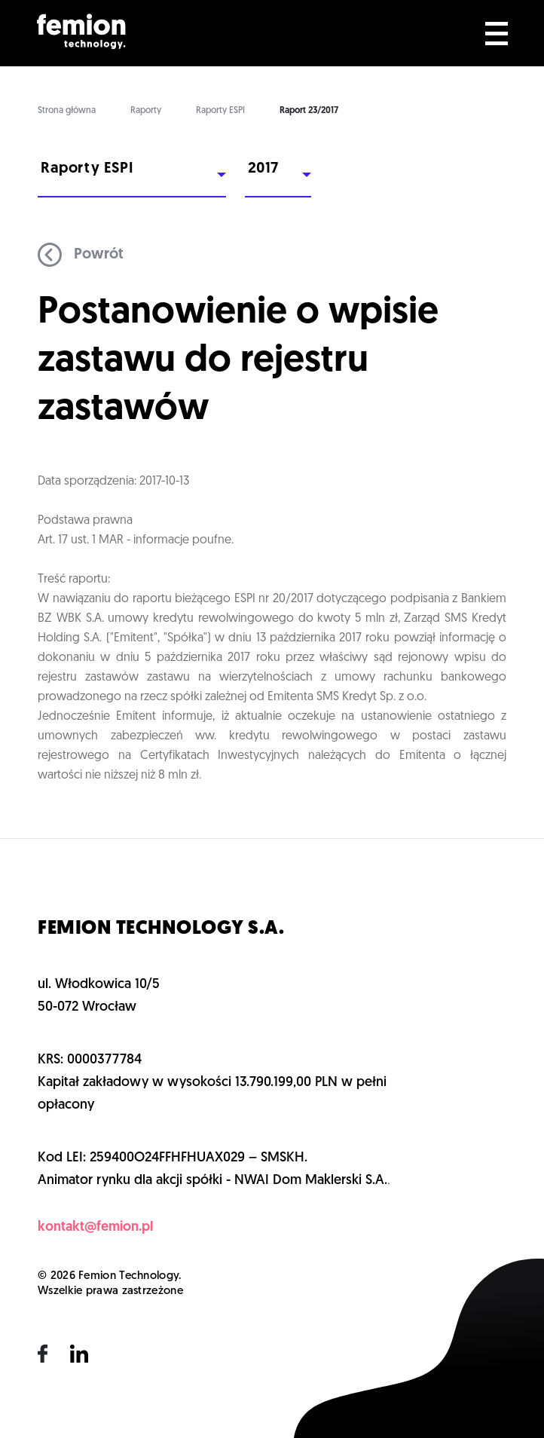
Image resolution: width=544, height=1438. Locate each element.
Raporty (145, 110)
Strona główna (67, 110)
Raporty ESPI (220, 110)
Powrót (81, 255)
